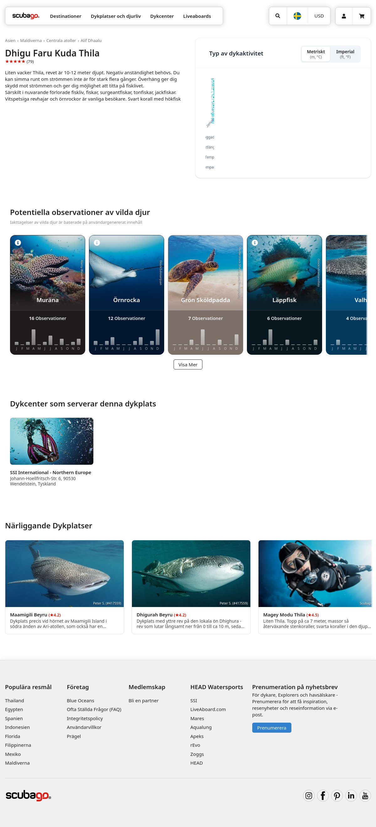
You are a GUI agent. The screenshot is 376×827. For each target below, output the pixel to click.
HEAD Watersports (217, 687)
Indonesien (17, 727)
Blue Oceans (80, 700)
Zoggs (197, 754)
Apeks (197, 736)
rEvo (195, 745)
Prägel (74, 736)
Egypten (14, 709)
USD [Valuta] (319, 16)
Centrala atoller (61, 40)
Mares (197, 718)
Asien (10, 40)
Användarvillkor (84, 727)
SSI (194, 700)
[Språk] (297, 16)
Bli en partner (143, 700)
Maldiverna (31, 40)
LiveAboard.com (208, 709)
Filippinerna (18, 745)
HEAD (197, 763)
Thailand (14, 700)
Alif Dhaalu (91, 40)
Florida (12, 736)
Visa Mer (188, 364)
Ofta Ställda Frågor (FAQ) (94, 709)
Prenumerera (271, 728)
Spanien (14, 718)
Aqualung (201, 727)
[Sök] (278, 16)
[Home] (26, 16)
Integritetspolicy (85, 718)
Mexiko (13, 754)
